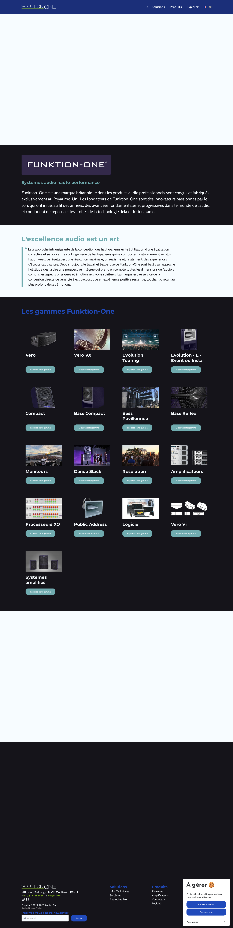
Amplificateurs (160, 895)
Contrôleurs (159, 899)
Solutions (158, 7)
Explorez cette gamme (40, 369)
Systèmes (115, 895)
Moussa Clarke (34, 908)
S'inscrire (79, 918)
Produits (176, 7)
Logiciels (157, 903)
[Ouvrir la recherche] (147, 7)
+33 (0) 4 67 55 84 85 (33, 895)
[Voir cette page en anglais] (210, 7)
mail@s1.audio (54, 895)
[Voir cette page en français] (205, 7)
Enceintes (157, 891)
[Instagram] (23, 900)
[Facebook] (27, 900)
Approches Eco (118, 899)
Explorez (193, 7)
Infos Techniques (119, 891)
